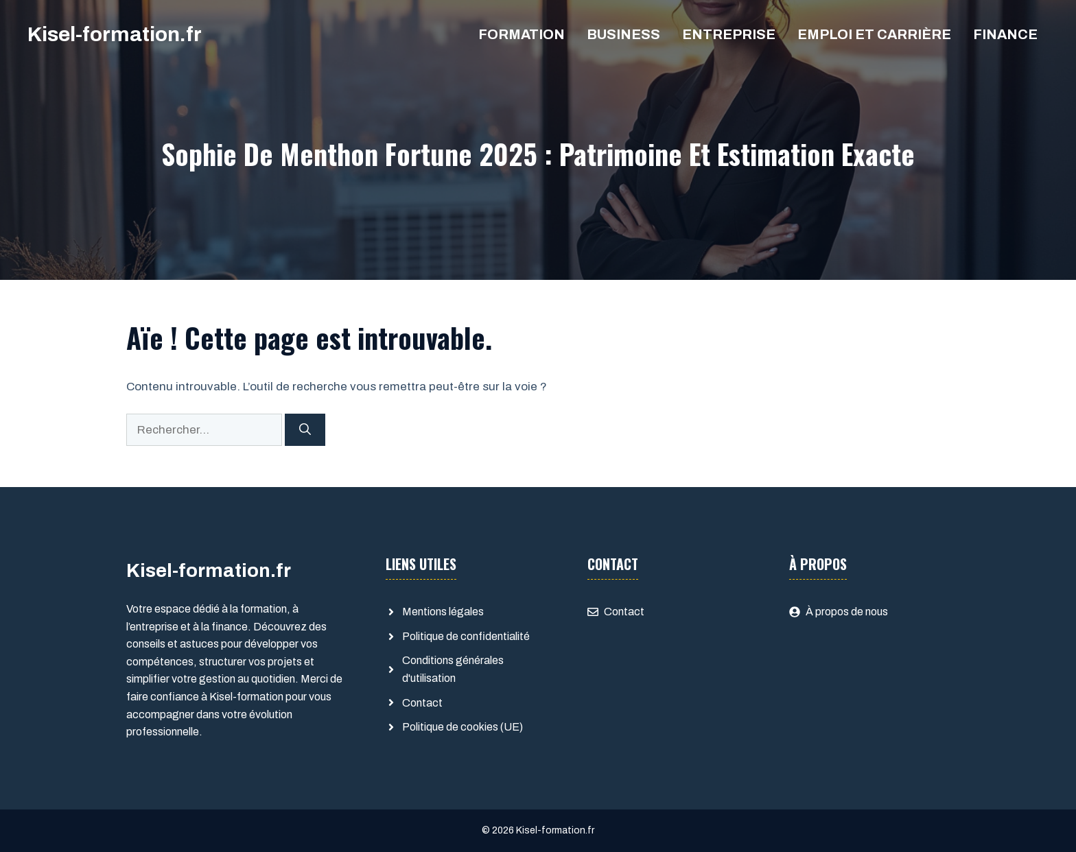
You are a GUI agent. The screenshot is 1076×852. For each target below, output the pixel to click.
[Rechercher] (305, 430)
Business (623, 34)
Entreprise (728, 34)
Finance (1005, 34)
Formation (521, 34)
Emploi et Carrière (874, 34)
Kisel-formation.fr (114, 34)
